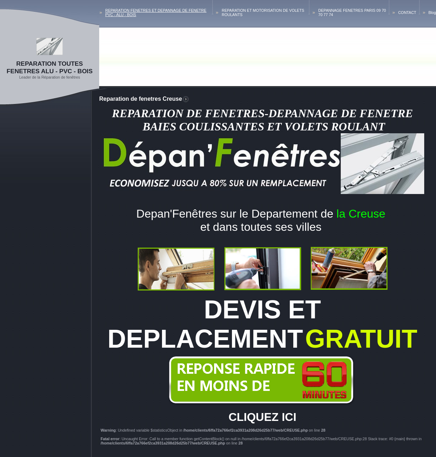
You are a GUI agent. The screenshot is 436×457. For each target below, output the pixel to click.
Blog (432, 12)
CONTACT (407, 12)
